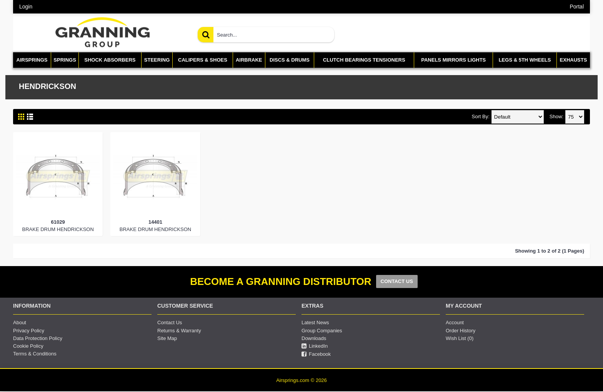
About (19, 322)
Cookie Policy (28, 346)
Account (455, 322)
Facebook (316, 354)
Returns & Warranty (179, 330)
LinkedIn (315, 346)
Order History (460, 330)
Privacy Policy (28, 330)
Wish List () (459, 338)
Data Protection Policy (37, 338)
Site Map (167, 338)
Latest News (315, 322)
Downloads (314, 338)
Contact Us (169, 322)
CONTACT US (397, 281)
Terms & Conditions (35, 354)
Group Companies (322, 330)
